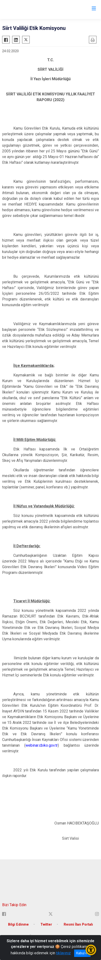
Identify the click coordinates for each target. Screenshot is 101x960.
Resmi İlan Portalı (78, 925)
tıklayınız (63, 953)
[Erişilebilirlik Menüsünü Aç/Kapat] (91, 950)
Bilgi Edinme (18, 925)
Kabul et (82, 953)
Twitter (46, 925)
